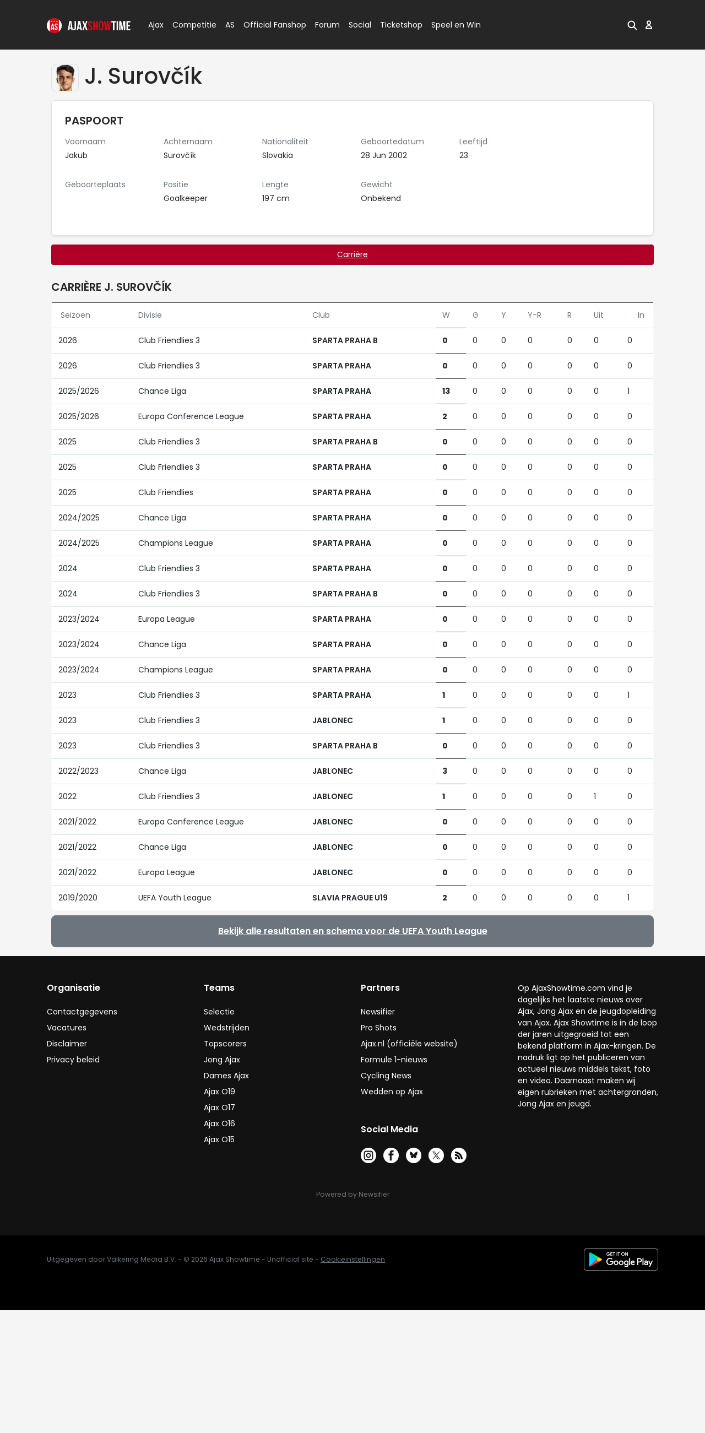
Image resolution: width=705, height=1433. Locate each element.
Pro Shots (379, 1027)
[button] (632, 24)
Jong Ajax (222, 1059)
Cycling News (386, 1075)
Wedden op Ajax (392, 1091)
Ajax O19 (219, 1091)
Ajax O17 (219, 1107)
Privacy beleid (73, 1059)
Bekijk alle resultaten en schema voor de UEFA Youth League (352, 931)
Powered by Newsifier (352, 1194)
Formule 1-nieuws (394, 1059)
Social (358, 24)
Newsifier (378, 1011)
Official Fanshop (268, 24)
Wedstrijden (227, 1027)
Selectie (219, 1011)
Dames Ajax (226, 1075)
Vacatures (66, 1027)
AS (230, 24)
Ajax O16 (219, 1123)
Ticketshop (401, 24)
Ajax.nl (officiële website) (409, 1043)
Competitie (190, 24)
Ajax (155, 24)
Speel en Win (456, 24)
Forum (327, 24)
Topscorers (225, 1043)
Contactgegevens (82, 1011)
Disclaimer (67, 1043)
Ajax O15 (219, 1139)
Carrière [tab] (352, 254)
